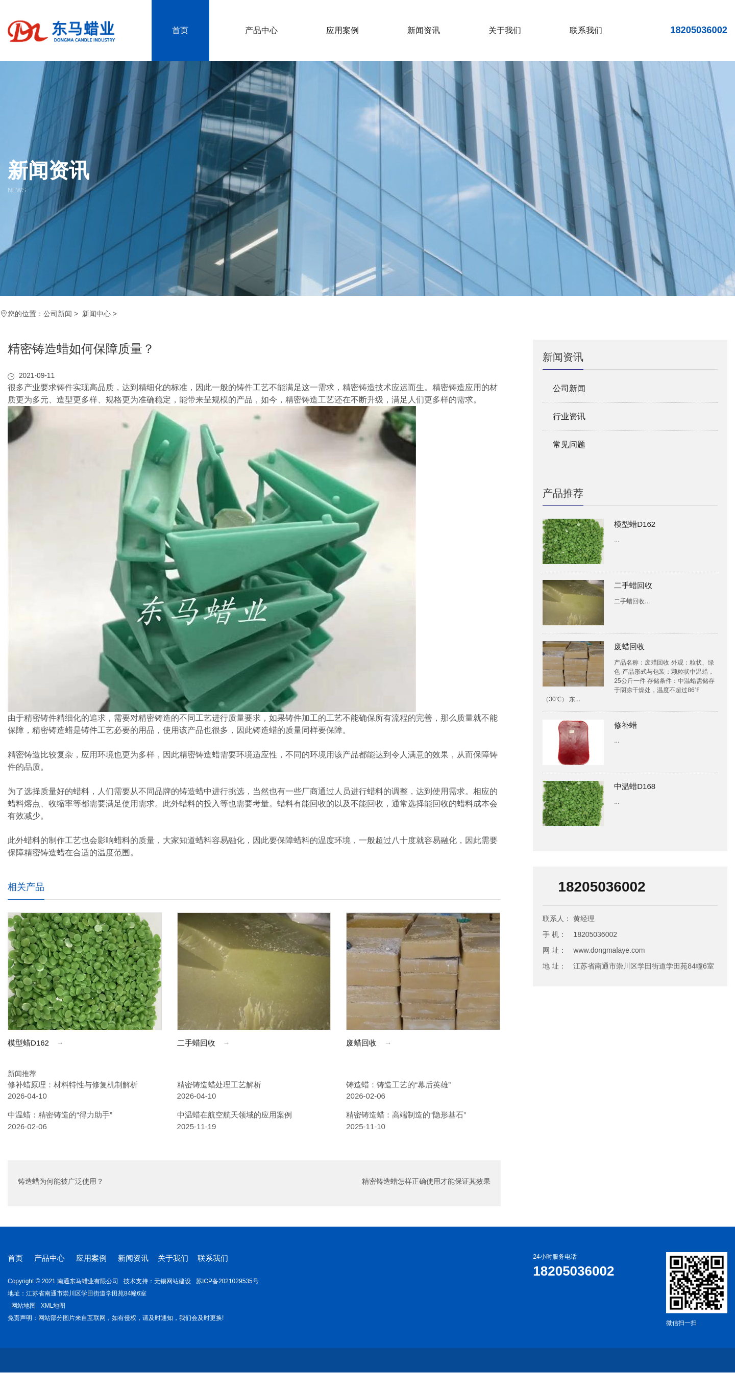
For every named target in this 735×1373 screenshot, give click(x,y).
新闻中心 (96, 314)
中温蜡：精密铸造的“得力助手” (60, 1115)
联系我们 (586, 30)
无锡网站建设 (172, 1281)
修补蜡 (625, 725)
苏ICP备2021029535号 (227, 1281)
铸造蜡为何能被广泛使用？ (61, 1184)
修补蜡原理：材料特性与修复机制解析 (73, 1084)
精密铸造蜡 (52, 730)
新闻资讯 (423, 30)
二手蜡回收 (633, 585)
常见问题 (569, 444)
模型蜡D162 (634, 524)
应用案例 (342, 30)
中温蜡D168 (634, 786)
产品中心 (261, 30)
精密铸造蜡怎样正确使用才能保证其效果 (426, 1184)
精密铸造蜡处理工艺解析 (219, 1084)
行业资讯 (569, 416)
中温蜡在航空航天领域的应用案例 (234, 1115)
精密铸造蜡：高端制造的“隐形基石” (406, 1115)
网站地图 (23, 1305)
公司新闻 (57, 314)
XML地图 (53, 1305)
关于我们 (504, 30)
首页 (180, 30)
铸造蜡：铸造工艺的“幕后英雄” (398, 1084)
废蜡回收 (629, 646)
